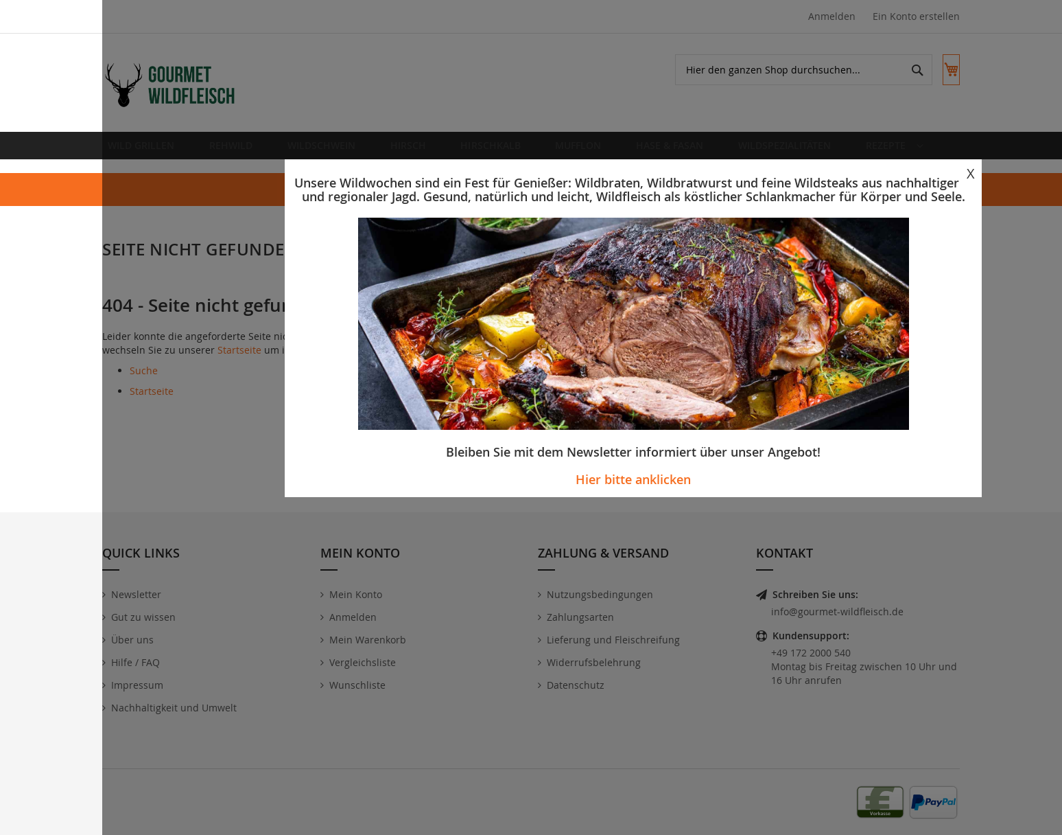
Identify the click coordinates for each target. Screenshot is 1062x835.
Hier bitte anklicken (633, 479)
